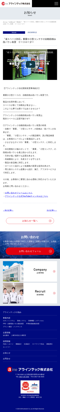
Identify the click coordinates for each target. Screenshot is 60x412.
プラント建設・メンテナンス (12, 327)
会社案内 (6, 335)
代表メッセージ (8, 344)
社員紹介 (27, 344)
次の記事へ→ (52, 210)
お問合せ (6, 359)
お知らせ (6, 353)
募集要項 (49, 344)
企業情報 (6, 332)
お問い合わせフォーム (30, 251)
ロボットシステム (9, 321)
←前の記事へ (8, 210)
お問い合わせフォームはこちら (18, 193)
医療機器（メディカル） (36, 321)
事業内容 (6, 318)
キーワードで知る (38, 344)
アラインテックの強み (12, 312)
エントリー (6, 347)
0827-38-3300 (24, 377)
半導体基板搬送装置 (32, 324)
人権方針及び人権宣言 (18, 335)
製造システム (21, 321)
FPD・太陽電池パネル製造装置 (13, 324)
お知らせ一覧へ (30, 221)
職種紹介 (19, 344)
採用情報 (6, 341)
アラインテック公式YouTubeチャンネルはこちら (26, 196)
